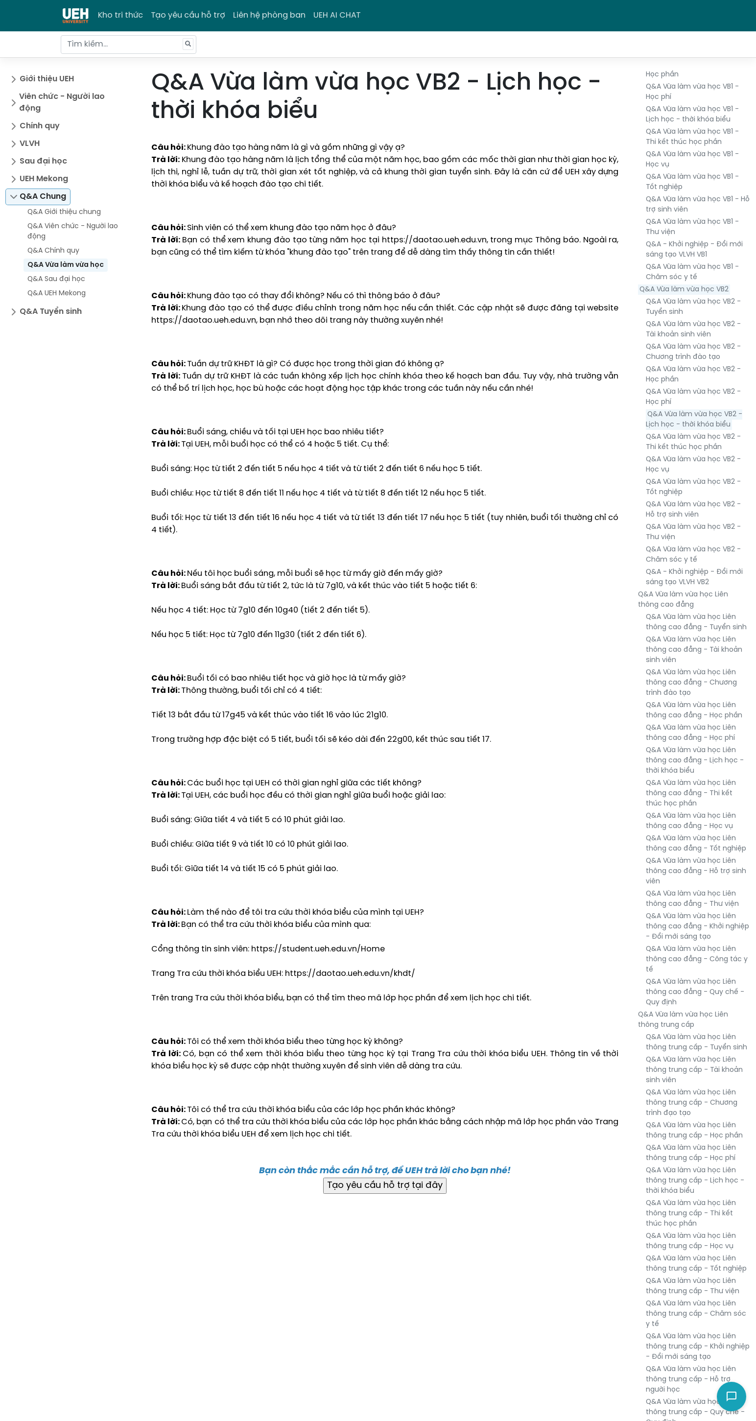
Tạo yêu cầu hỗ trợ (188, 15)
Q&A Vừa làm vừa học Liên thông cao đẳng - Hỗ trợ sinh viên (696, 871)
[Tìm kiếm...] (128, 44)
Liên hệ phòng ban (269, 15)
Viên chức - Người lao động (62, 103)
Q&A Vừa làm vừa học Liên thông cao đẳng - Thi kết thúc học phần (691, 793)
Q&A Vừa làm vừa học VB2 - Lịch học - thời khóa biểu (694, 419)
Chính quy (40, 126)
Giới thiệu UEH (47, 79)
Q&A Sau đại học (56, 279)
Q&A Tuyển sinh (51, 312)
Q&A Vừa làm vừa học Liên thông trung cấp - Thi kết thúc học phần (691, 1214)
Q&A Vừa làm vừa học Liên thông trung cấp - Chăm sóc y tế (696, 1314)
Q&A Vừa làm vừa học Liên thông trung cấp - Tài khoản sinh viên (694, 1070)
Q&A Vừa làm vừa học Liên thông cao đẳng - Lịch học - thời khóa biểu (695, 761)
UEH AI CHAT (337, 15)
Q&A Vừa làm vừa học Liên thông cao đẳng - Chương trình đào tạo (691, 683)
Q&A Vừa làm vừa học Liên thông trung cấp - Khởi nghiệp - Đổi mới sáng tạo (698, 1347)
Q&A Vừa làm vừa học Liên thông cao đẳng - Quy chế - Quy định (695, 992)
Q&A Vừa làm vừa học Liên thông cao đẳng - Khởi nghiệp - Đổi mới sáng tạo (697, 927)
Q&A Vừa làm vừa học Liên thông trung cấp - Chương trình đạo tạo (691, 1103)
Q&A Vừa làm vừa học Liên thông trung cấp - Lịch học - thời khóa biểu (695, 1181)
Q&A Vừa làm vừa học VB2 (684, 289)
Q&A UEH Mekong (56, 293)
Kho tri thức (120, 15)
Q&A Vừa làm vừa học (65, 265)
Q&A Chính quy (53, 251)
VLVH (30, 144)
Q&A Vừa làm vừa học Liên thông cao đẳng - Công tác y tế (697, 959)
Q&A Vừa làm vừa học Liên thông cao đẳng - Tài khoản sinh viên (694, 650)
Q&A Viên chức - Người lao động (72, 231)
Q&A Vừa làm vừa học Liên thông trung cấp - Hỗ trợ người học (691, 1380)
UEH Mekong (44, 179)
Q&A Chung (43, 196)
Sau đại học (43, 161)
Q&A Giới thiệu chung (64, 212)
